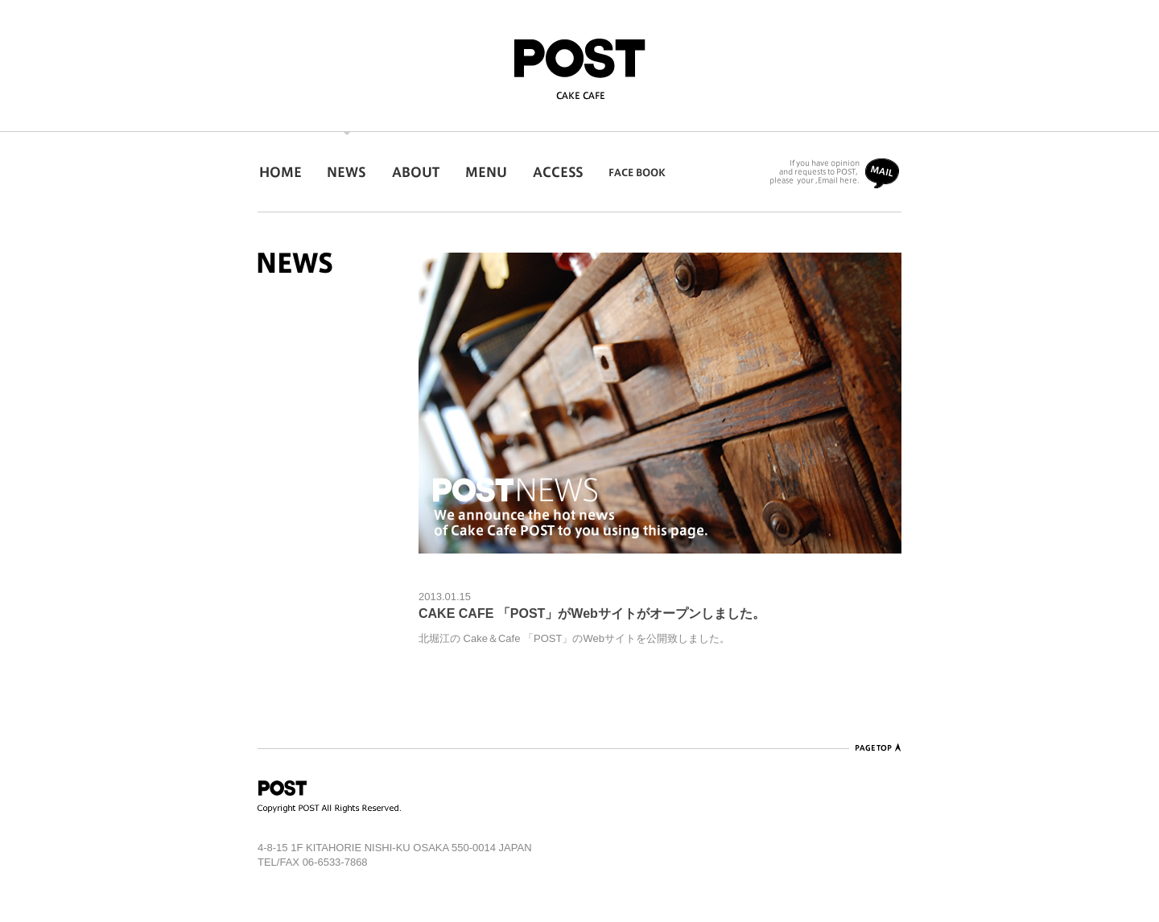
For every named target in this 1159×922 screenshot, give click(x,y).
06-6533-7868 (335, 862)
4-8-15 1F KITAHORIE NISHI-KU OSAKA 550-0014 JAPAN (395, 848)
